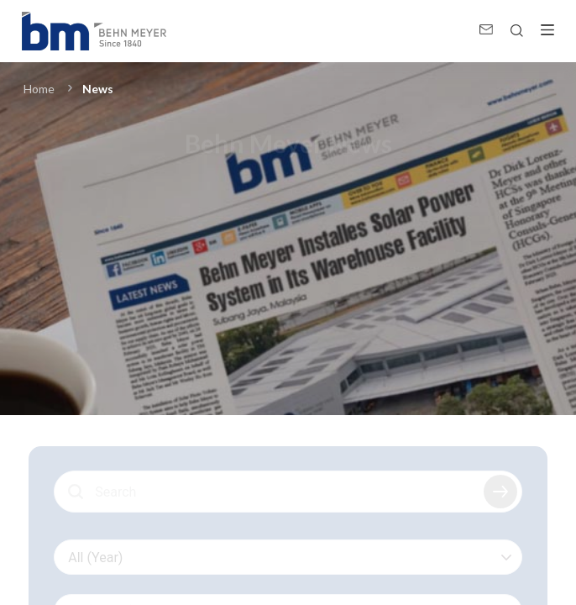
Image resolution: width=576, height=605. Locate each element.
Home (39, 89)
